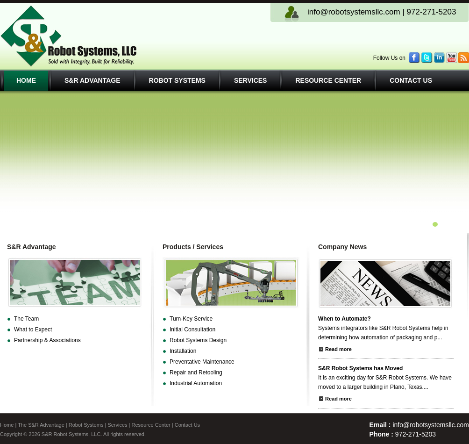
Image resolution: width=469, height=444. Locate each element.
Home (26, 80)
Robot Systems (177, 80)
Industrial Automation (196, 383)
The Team (26, 318)
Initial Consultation (192, 329)
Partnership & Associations (47, 340)
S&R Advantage (92, 80)
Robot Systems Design (198, 340)
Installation (183, 351)
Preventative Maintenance (202, 361)
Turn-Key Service (191, 318)
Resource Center (328, 80)
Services (250, 80)
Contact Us (411, 80)
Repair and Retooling (196, 372)
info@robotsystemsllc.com (353, 11)
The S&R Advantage (41, 425)
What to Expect (33, 329)
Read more (338, 349)
